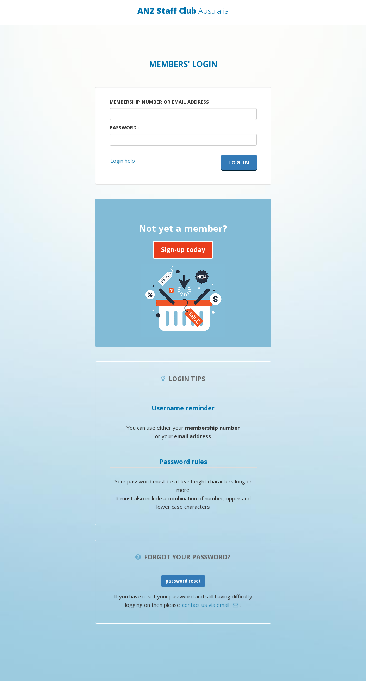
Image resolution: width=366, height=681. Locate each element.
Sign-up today (183, 249)
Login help (122, 160)
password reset (183, 581)
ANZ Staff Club (183, 10)
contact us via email (205, 604)
